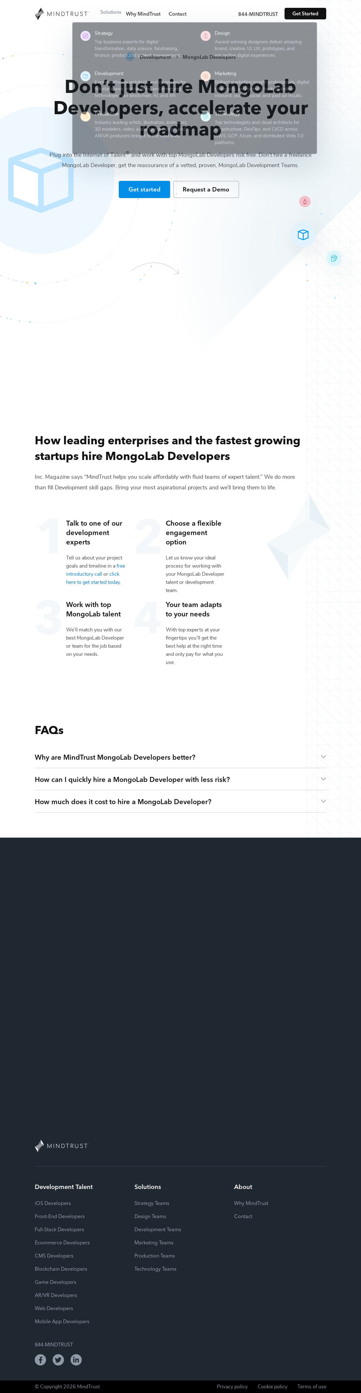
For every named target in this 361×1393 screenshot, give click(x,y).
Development (155, 56)
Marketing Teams (153, 1242)
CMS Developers (54, 1255)
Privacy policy (232, 1386)
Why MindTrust (149, 13)
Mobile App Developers (62, 1321)
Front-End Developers (60, 1215)
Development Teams (157, 1229)
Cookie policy (272, 1386)
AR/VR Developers (56, 1294)
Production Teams (154, 1255)
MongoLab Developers (209, 56)
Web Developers (54, 1307)
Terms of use (311, 1386)
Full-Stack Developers (59, 1229)
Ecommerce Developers (62, 1242)
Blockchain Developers (61, 1268)
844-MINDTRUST (258, 13)
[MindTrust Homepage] (62, 14)
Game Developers (55, 1281)
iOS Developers (53, 1202)
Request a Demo (206, 189)
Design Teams (150, 1215)
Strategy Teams (151, 1202)
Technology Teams (155, 1268)
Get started (144, 189)
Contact (184, 13)
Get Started (305, 13)
